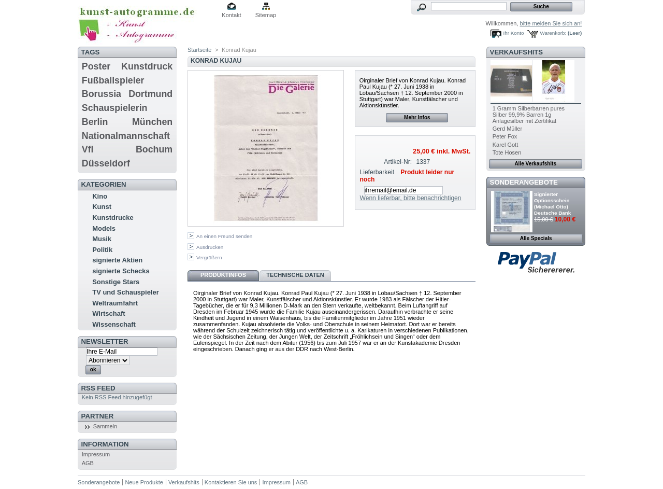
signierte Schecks (121, 271)
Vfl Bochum (127, 149)
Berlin (95, 122)
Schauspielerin (115, 108)
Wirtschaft (108, 313)
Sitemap (265, 15)
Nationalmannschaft (126, 136)
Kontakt (231, 15)
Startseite (199, 50)
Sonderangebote (524, 182)
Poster (96, 66)
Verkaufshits (516, 52)
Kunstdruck (146, 66)
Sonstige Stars (115, 282)
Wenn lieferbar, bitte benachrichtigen (410, 198)
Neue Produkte (144, 482)
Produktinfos (223, 275)
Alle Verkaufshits (535, 163)
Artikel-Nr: (398, 161)
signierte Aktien (117, 260)
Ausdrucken (209, 247)
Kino (99, 196)
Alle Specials (536, 238)
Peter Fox (505, 136)
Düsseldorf (106, 163)
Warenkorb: (553, 33)
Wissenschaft (114, 324)
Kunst (101, 207)
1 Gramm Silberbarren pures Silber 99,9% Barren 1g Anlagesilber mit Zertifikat (529, 114)
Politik (102, 250)
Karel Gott (505, 145)
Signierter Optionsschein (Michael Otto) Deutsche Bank (552, 203)
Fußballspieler (113, 80)
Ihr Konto (513, 33)
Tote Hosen (507, 152)
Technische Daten (295, 275)
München (152, 122)
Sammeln (105, 426)
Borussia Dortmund (127, 94)
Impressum (96, 454)
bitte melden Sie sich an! (551, 23)
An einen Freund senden (224, 236)
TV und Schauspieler (125, 292)
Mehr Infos (417, 117)
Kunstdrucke (112, 217)
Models (104, 228)
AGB (88, 463)
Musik (101, 239)
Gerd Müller (507, 128)
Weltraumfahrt (115, 303)
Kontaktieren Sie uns (231, 482)
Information (105, 444)
